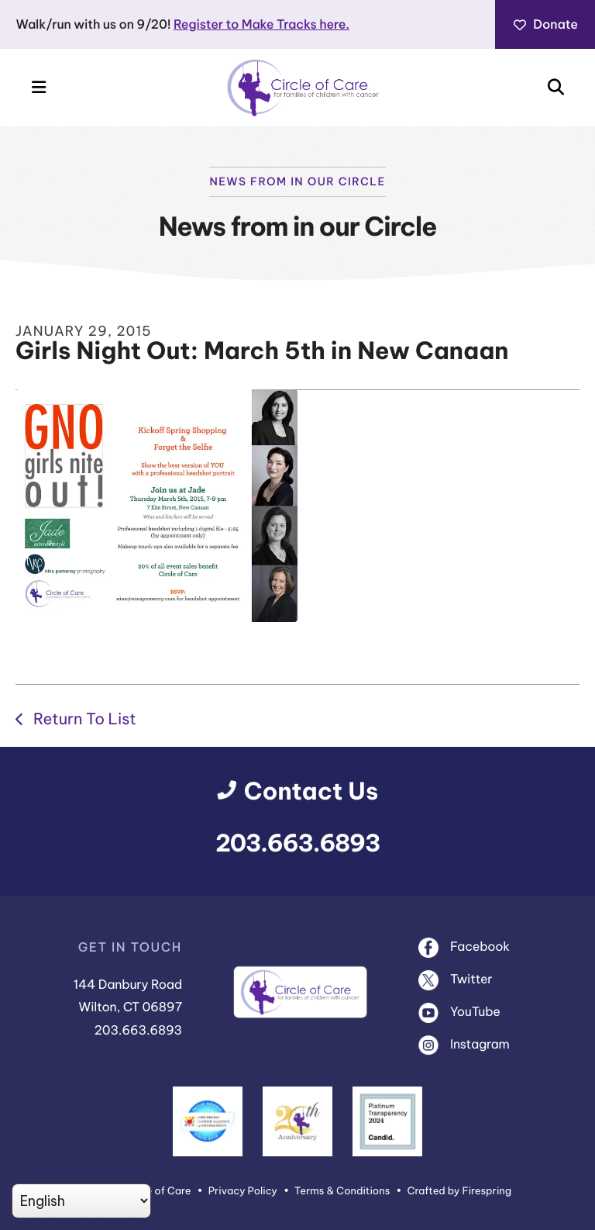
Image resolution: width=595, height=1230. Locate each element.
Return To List (82, 719)
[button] (38, 87)
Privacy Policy (242, 1191)
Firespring (486, 1191)
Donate (545, 25)
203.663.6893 (297, 843)
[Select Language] (81, 1200)
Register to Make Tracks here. (261, 25)
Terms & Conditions (342, 1191)
